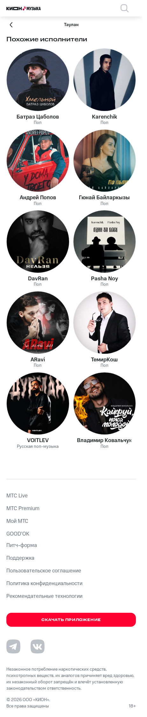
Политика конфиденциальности (44, 583)
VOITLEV (38, 440)
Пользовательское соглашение (43, 571)
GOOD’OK (17, 534)
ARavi (38, 360)
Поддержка (20, 558)
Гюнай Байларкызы (104, 198)
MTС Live (17, 496)
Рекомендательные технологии (44, 596)
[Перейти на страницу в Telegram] (13, 646)
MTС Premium (22, 508)
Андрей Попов (38, 198)
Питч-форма (21, 545)
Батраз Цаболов (38, 117)
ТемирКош (104, 360)
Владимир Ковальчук (104, 440)
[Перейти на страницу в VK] (38, 646)
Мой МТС (17, 521)
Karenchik (104, 117)
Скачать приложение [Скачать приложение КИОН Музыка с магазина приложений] (71, 620)
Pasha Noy (104, 279)
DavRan (38, 279)
